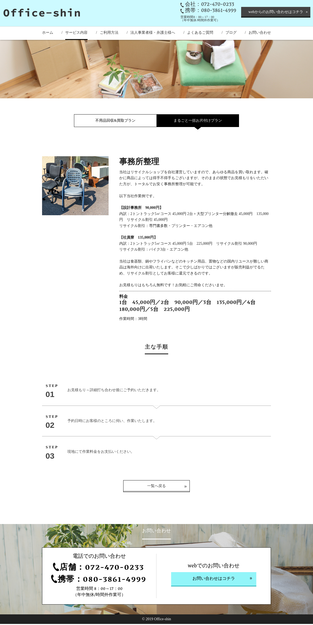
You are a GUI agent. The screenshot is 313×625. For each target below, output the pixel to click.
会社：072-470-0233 (209, 4)
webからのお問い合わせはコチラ (275, 12)
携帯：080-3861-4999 (210, 10)
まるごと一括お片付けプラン (198, 121)
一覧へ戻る (156, 487)
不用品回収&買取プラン (115, 121)
